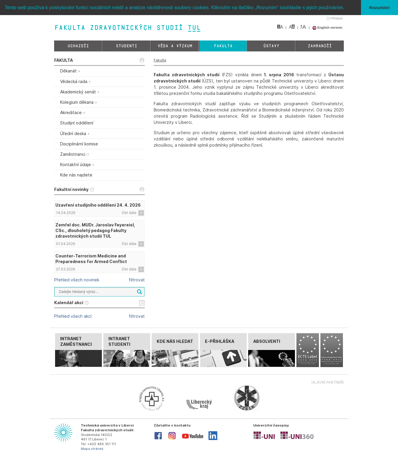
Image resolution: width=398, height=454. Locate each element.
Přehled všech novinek (76, 279)
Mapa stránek (92, 449)
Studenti (126, 45)
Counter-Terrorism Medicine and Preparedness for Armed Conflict (91, 258)
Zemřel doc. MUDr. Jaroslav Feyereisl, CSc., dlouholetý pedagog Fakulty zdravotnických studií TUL (95, 230)
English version (327, 27)
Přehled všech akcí (73, 316)
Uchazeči (78, 45)
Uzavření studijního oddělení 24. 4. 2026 (98, 204)
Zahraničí (320, 45)
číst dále (129, 212)
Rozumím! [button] (379, 7)
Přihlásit (336, 18)
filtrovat (137, 279)
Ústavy (271, 45)
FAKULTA (63, 60)
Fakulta (223, 45)
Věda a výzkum (175, 45)
